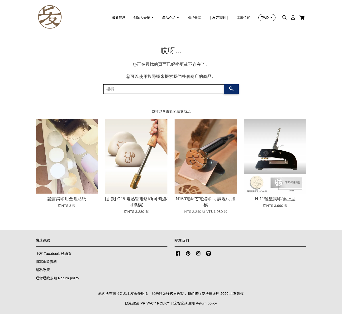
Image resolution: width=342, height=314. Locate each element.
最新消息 (118, 17)
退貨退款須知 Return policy (57, 278)
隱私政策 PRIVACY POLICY (147, 303)
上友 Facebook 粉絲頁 (53, 254)
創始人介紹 (143, 17)
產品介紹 (171, 17)
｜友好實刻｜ (219, 17)
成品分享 (194, 17)
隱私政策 (43, 270)
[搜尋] (163, 89)
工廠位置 (243, 17)
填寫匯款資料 (46, 262)
